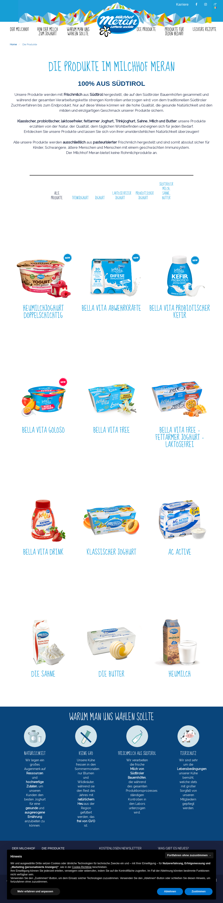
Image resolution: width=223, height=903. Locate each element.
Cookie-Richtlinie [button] (82, 867)
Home (13, 44)
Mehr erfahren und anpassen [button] (35, 891)
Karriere (182, 4)
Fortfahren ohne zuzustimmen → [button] (189, 855)
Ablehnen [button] (170, 891)
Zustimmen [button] (199, 891)
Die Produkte (29, 44)
